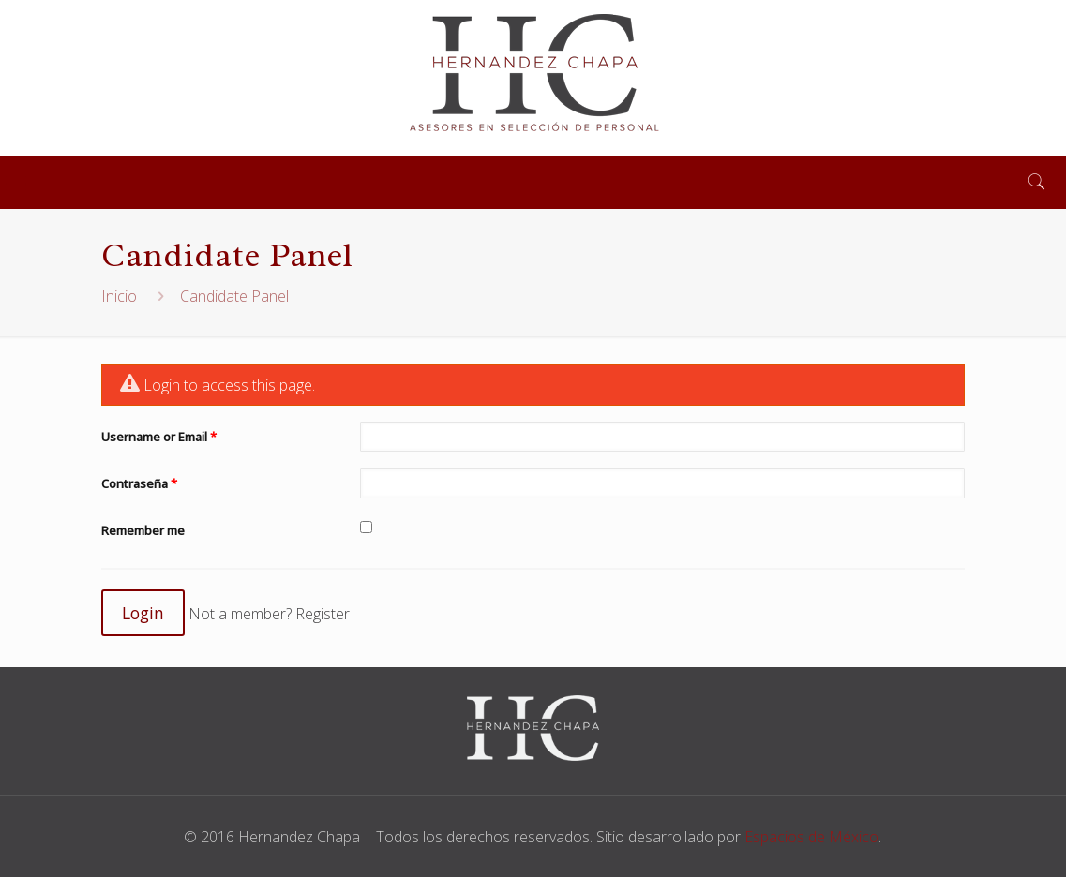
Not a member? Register (269, 613)
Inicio (119, 296)
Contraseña (139, 483)
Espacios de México (811, 836)
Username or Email (159, 436)
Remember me (143, 530)
